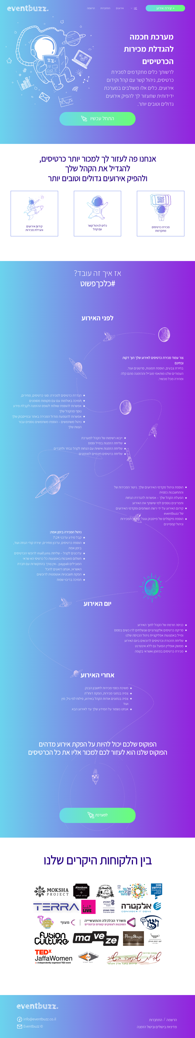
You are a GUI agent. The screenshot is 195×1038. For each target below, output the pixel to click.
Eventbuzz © (30, 1026)
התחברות (105, 8)
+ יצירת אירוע (165, 8)
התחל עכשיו (97, 118)
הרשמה (91, 8)
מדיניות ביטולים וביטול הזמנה (157, 1026)
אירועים (120, 8)
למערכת (98, 815)
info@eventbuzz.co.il (36, 1019)
